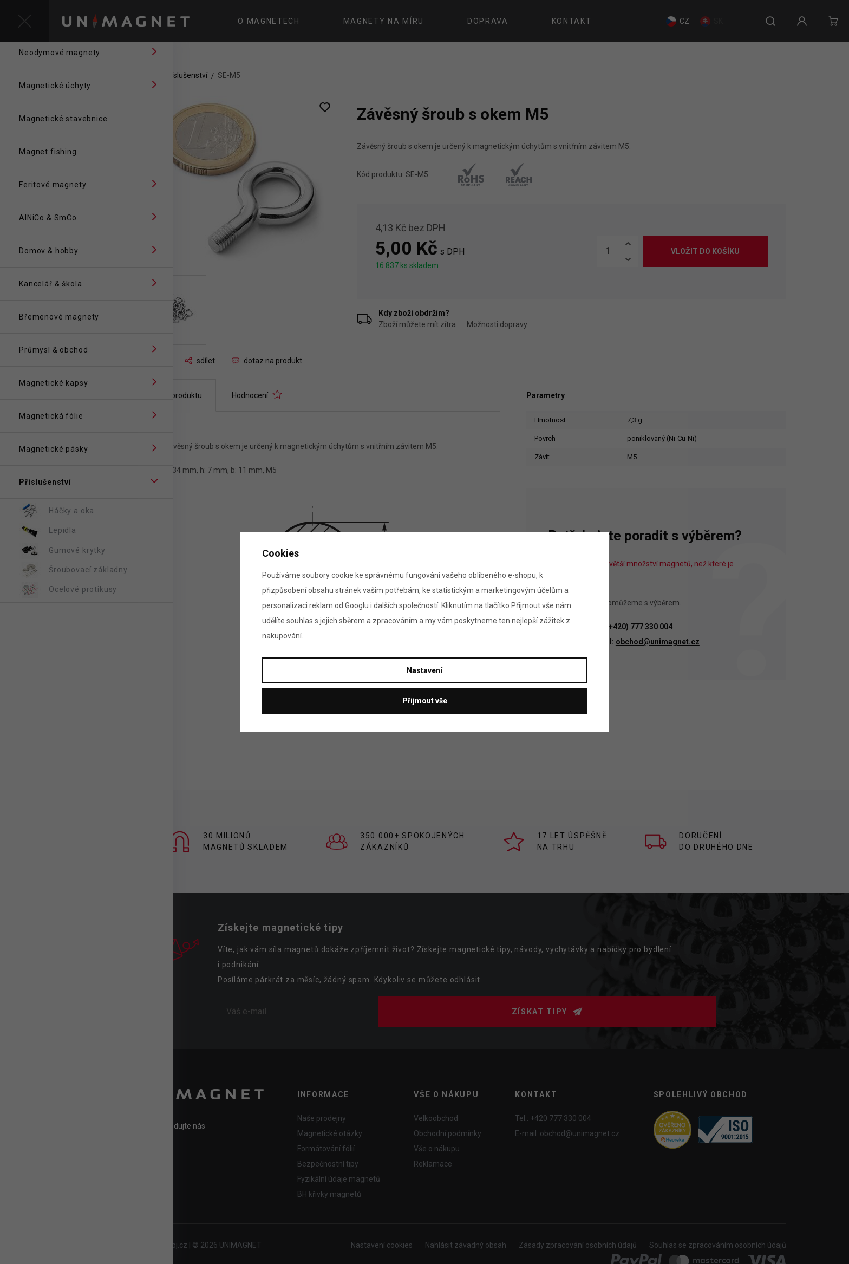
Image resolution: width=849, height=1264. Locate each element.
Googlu (357, 605)
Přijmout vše (424, 700)
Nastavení (424, 670)
